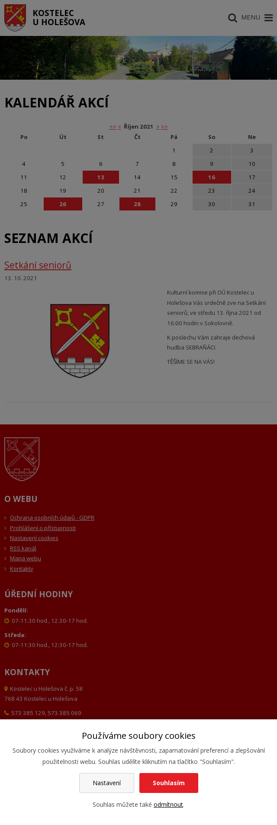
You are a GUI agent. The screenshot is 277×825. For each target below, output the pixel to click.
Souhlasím (169, 783)
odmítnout (168, 804)
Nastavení (107, 783)
